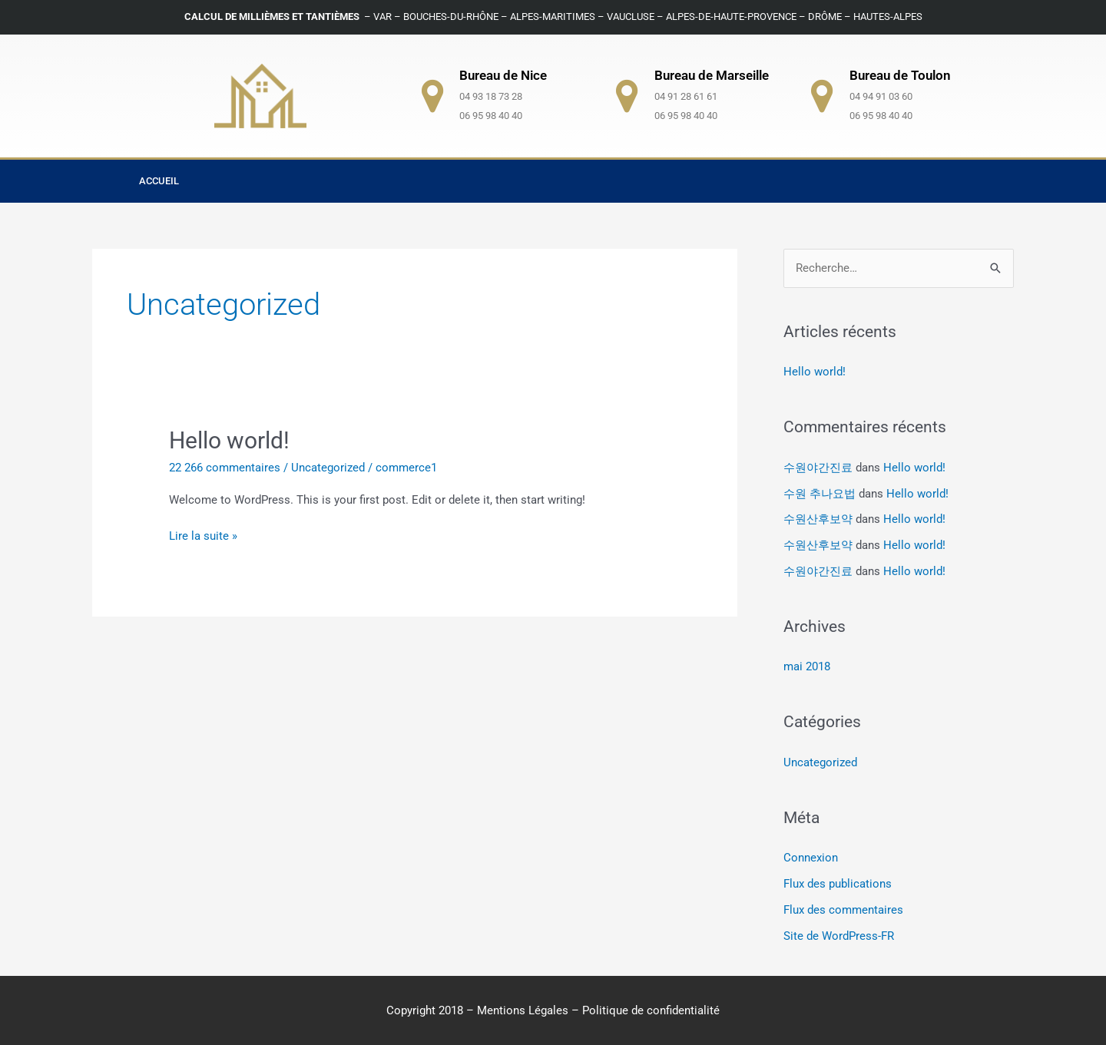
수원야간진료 (818, 468)
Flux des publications (837, 884)
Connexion (810, 858)
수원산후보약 (818, 519)
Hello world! (229, 440)
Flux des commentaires (843, 910)
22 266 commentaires (224, 468)
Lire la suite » (203, 535)
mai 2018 (806, 666)
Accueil (159, 181)
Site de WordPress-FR (838, 936)
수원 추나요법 (819, 494)
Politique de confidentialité (651, 1010)
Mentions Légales (522, 1010)
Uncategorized (328, 468)
